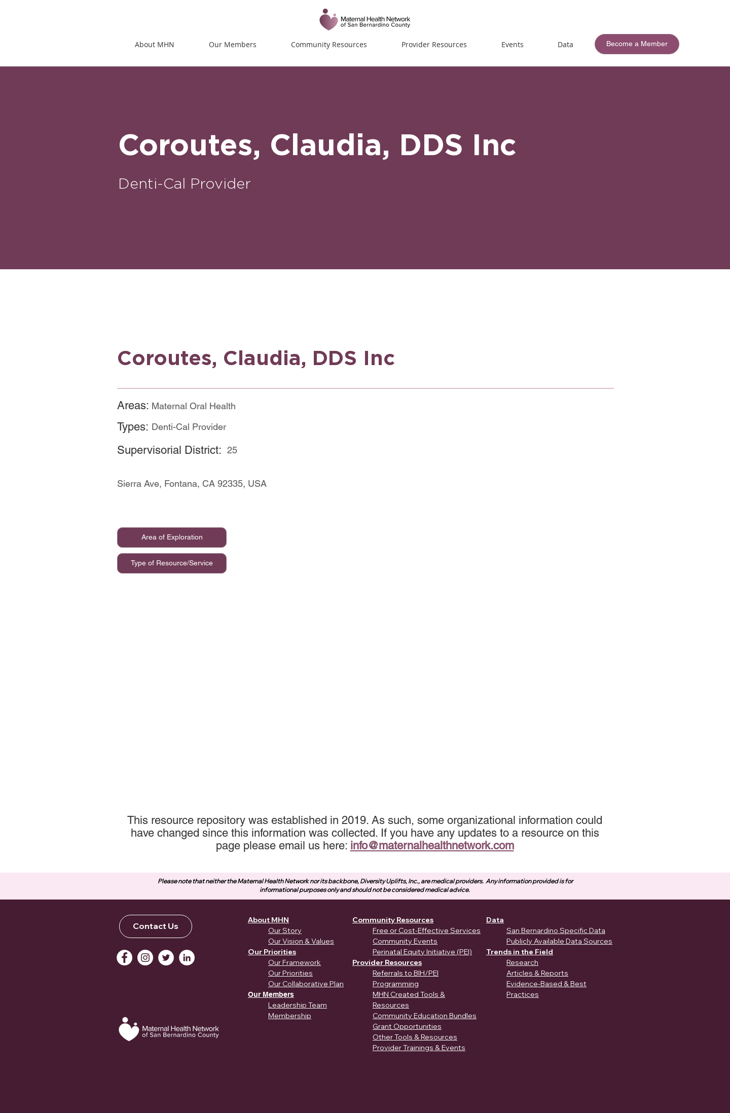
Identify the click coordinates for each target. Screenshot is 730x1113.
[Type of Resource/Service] (172, 563)
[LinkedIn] (187, 957)
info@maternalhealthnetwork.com (432, 845)
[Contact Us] (155, 926)
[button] (512, 44)
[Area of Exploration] (172, 537)
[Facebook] (124, 957)
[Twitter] (166, 957)
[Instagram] (145, 957)
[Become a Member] (637, 44)
